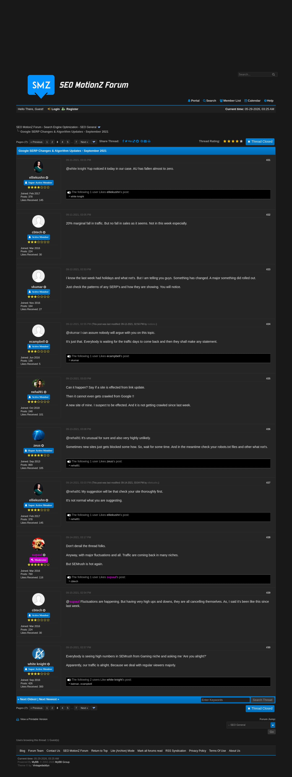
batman (75, 683)
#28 (268, 537)
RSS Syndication (175, 750)
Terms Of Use (217, 750)
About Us (234, 750)
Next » (84, 142)
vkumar (37, 287)
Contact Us (53, 750)
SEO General (88, 127)
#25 (268, 378)
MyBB (35, 762)
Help (269, 100)
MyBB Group (62, 762)
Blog (22, 750)
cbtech (37, 232)
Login (54, 109)
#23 (268, 269)
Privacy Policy (197, 750)
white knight (77, 168)
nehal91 (37, 392)
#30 (268, 647)
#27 (268, 482)
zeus (37, 445)
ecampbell (37, 341)
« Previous (36, 142)
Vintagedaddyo (41, 765)
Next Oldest (28, 699)
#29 (268, 592)
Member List (230, 100)
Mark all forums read (150, 750)
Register (70, 109)
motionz (152, 324)
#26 (268, 429)
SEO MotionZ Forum (28, 127)
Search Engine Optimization (61, 127)
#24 (268, 324)
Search (209, 100)
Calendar (252, 100)
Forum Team (36, 750)
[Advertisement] (146, 34)
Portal (193, 100)
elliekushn (37, 177)
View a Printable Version (33, 719)
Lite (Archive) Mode (122, 750)
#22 (268, 214)
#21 (268, 160)
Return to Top (99, 750)
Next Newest (48, 699)
